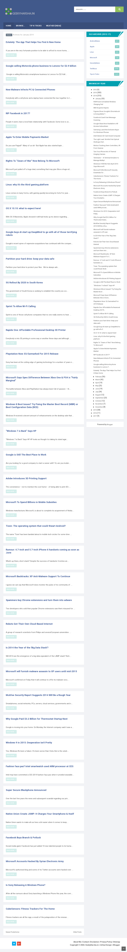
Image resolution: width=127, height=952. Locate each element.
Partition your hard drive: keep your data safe (31, 258)
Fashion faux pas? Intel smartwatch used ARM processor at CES (42, 769)
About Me (77, 945)
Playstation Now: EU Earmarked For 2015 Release (34, 353)
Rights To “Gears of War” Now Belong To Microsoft (35, 160)
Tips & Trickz (95, 74)
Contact (85, 945)
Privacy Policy (106, 945)
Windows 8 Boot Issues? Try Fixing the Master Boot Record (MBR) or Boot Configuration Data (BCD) (43, 406)
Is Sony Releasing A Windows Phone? (27, 887)
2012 (96, 90)
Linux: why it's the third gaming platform (28, 184)
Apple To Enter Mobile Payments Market (28, 137)
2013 (96, 92)
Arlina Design (105, 948)
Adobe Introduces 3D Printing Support (27, 478)
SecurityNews (95, 63)
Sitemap (116, 945)
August (99, 408)
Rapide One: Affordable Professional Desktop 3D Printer (38, 329)
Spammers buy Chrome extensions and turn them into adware (41, 600)
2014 (96, 96)
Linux (92, 52)
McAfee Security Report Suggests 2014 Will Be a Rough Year (40, 698)
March (98, 393)
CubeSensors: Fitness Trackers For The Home (32, 911)
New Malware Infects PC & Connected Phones (32, 89)
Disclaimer (94, 945)
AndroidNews (95, 41)
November (100, 417)
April (98, 396)
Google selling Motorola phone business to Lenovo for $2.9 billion (43, 65)
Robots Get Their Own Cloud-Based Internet (31, 623)
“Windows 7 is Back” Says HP (22, 430)
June (98, 402)
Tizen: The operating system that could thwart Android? (37, 525)
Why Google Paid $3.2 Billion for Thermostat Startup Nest (38, 721)
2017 (96, 429)
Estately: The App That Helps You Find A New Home (35, 42)
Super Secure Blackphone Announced (27, 792)
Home (9, 35)
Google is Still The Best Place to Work (27, 454)
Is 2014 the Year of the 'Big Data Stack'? (28, 647)
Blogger (110, 437)
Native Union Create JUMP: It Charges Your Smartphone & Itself (42, 816)
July (97, 405)
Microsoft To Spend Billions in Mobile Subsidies (33, 502)
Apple (92, 46)
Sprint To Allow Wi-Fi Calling (22, 306)
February (99, 390)
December (100, 420)
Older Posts (76, 935)
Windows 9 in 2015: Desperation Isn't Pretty (30, 745)
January (99, 99)
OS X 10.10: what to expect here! (24, 208)
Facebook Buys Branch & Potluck (25, 840)
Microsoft (93, 57)
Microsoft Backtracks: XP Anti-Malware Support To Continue (40, 576)
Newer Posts (11, 935)
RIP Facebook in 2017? (19, 113)
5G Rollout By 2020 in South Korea (25, 282)
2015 (96, 423)
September (100, 411)
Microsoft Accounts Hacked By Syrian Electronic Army (37, 864)
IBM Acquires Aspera (102, 108)
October (99, 414)
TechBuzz (94, 69)
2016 (96, 426)
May (97, 399)
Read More (11, 55)
